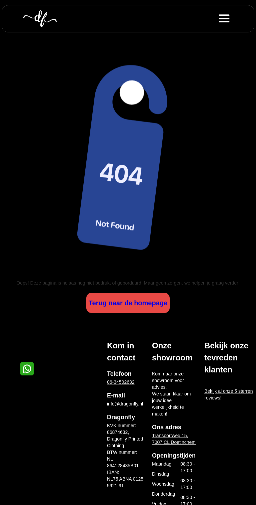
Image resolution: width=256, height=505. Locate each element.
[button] (235, 18)
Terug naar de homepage (128, 303)
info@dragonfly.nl (125, 403)
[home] (40, 19)
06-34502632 (121, 382)
